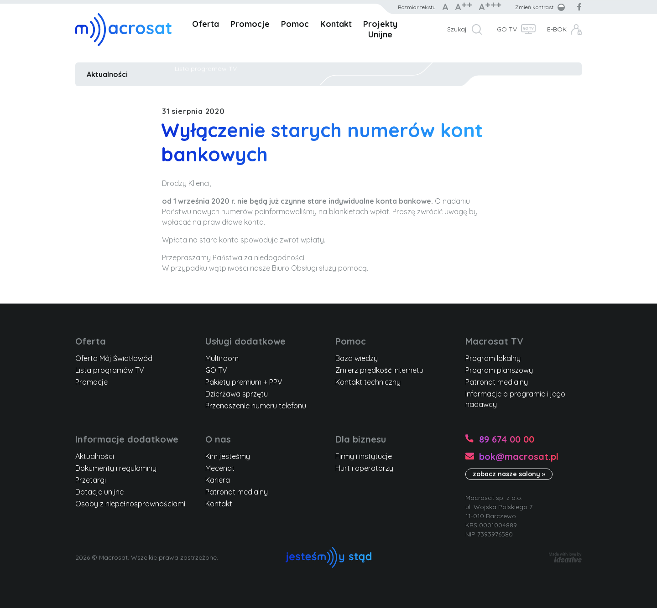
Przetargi (90, 479)
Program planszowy (499, 370)
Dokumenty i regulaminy (115, 468)
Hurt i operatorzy (364, 468)
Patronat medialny (496, 381)
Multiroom (222, 358)
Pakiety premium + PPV (243, 381)
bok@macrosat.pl (518, 456)
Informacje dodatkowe (126, 439)
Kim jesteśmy (227, 456)
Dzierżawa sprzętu (236, 393)
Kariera (217, 479)
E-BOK (557, 29)
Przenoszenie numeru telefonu (255, 405)
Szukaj (457, 29)
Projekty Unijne (380, 29)
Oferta (205, 24)
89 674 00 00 (506, 439)
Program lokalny (493, 358)
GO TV (507, 29)
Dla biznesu (360, 439)
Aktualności (107, 74)
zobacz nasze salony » (509, 474)
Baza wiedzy (356, 358)
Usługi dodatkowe (245, 341)
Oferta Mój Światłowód (113, 358)
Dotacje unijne (99, 491)
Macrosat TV (494, 341)
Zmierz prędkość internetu (379, 370)
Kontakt (336, 24)
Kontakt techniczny (368, 381)
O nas (218, 439)
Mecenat (220, 468)
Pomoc (295, 24)
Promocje (250, 24)
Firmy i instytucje (363, 456)
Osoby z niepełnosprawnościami (130, 503)
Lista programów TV (109, 370)
